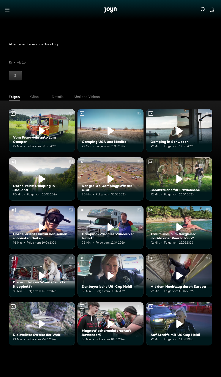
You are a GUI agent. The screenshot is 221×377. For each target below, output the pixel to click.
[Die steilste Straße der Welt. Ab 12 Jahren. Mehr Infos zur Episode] (42, 323)
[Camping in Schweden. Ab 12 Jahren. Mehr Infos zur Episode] (179, 130)
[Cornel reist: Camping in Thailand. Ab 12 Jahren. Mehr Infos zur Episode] (42, 178)
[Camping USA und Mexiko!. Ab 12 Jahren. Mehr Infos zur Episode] (110, 130)
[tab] (15, 97)
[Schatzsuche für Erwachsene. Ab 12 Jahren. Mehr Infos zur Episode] (179, 178)
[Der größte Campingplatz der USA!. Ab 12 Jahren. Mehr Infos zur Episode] (110, 178)
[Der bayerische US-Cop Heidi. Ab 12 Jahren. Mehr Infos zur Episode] (110, 275)
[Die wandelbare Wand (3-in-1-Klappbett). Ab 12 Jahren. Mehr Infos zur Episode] (42, 275)
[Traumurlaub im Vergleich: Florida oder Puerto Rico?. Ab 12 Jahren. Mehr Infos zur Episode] (179, 227)
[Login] (212, 9)
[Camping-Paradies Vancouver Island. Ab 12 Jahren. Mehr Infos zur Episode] (110, 227)
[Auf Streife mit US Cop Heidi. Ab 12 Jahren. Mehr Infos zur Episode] (179, 323)
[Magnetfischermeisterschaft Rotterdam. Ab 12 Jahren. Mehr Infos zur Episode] (110, 323)
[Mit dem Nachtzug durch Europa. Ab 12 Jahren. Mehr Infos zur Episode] (179, 275)
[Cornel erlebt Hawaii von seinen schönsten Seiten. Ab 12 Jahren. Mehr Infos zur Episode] (42, 227)
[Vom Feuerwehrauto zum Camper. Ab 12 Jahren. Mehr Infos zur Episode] (42, 130)
